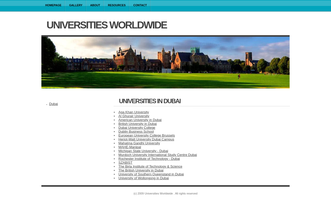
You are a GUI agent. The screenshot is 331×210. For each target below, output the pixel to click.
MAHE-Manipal (129, 147)
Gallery (75, 5)
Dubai (53, 104)
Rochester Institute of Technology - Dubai (149, 159)
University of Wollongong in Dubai (143, 178)
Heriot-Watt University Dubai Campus (146, 139)
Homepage (53, 5)
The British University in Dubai (140, 170)
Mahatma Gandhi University (139, 143)
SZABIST (125, 162)
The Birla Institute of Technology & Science (150, 166)
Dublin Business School (136, 131)
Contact (140, 5)
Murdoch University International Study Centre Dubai (157, 155)
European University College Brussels (146, 135)
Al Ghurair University (133, 116)
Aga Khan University (133, 112)
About (95, 5)
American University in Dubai (140, 120)
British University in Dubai (137, 124)
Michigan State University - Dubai (143, 151)
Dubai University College (136, 128)
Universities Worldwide (107, 25)
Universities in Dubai (149, 101)
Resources (117, 5)
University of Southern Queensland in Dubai (151, 174)
